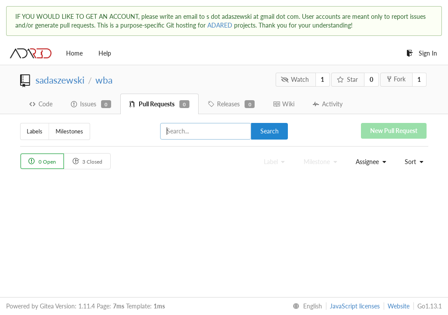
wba (103, 79)
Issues (91, 104)
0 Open (42, 161)
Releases (231, 104)
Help (104, 53)
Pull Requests (159, 104)
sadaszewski (59, 79)
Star (347, 79)
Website (399, 306)
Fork (396, 79)
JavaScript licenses (355, 306)
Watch (295, 79)
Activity (328, 104)
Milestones (69, 131)
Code (40, 104)
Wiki (283, 104)
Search (269, 131)
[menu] (368, 162)
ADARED (219, 25)
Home (74, 53)
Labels (34, 131)
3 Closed (87, 161)
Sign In (421, 53)
